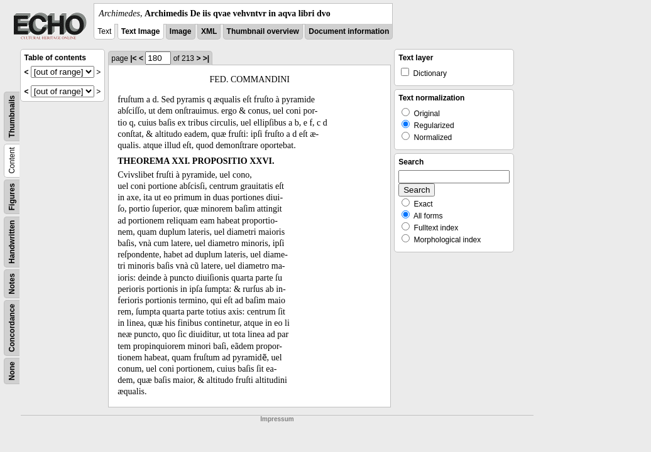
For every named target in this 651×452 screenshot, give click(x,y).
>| (206, 58)
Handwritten (12, 242)
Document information (349, 31)
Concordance (12, 328)
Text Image (140, 31)
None (12, 371)
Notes (12, 283)
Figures (12, 196)
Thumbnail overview (263, 31)
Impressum (276, 419)
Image (181, 31)
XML (209, 31)
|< (133, 58)
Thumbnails (12, 116)
